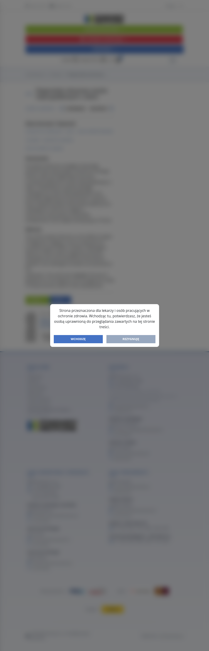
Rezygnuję (131, 339)
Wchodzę (78, 339)
